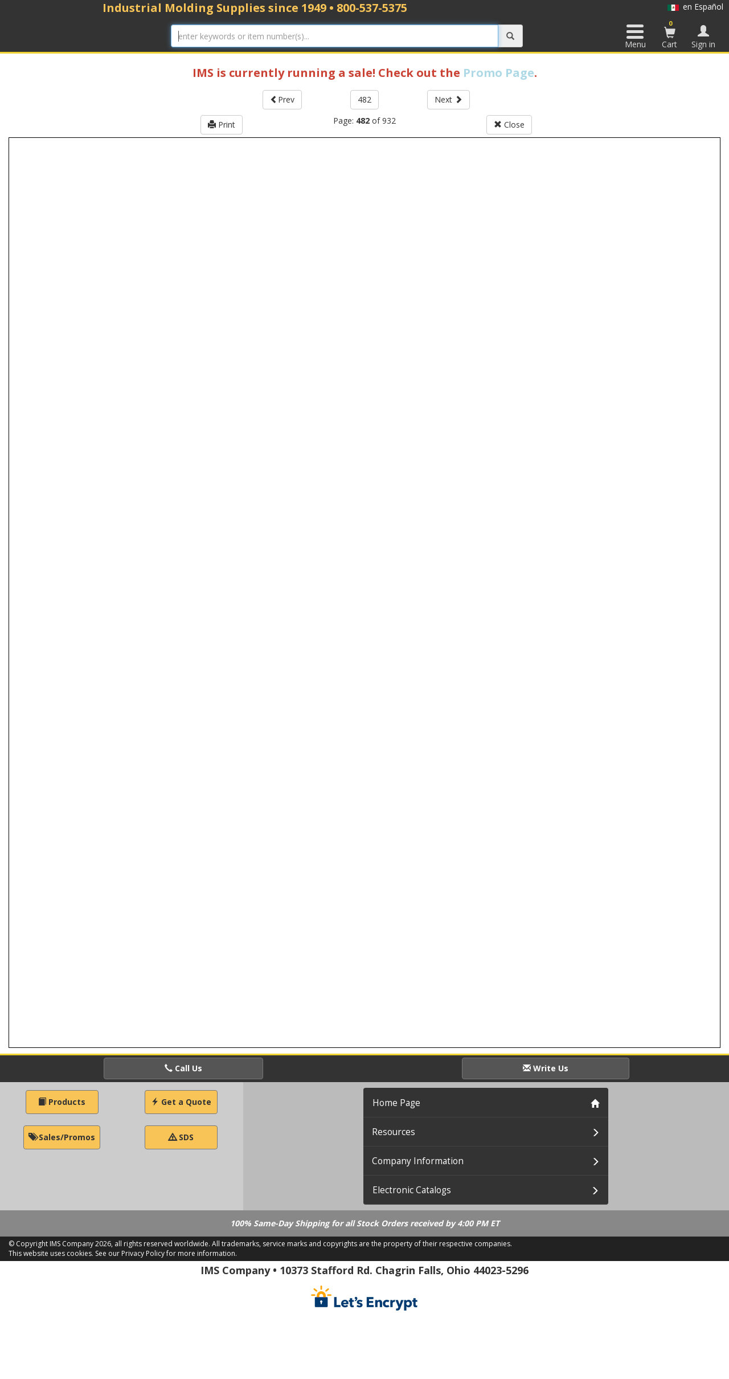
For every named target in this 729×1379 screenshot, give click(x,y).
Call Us (183, 1068)
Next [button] (448, 99)
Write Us (545, 1068)
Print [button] (221, 124)
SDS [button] (181, 1137)
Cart (669, 34)
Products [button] (61, 1101)
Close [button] (509, 124)
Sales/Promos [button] (61, 1137)
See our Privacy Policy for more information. (166, 1253)
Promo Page (498, 72)
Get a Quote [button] (181, 1101)
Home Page (396, 1103)
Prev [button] (282, 99)
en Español (695, 6)
